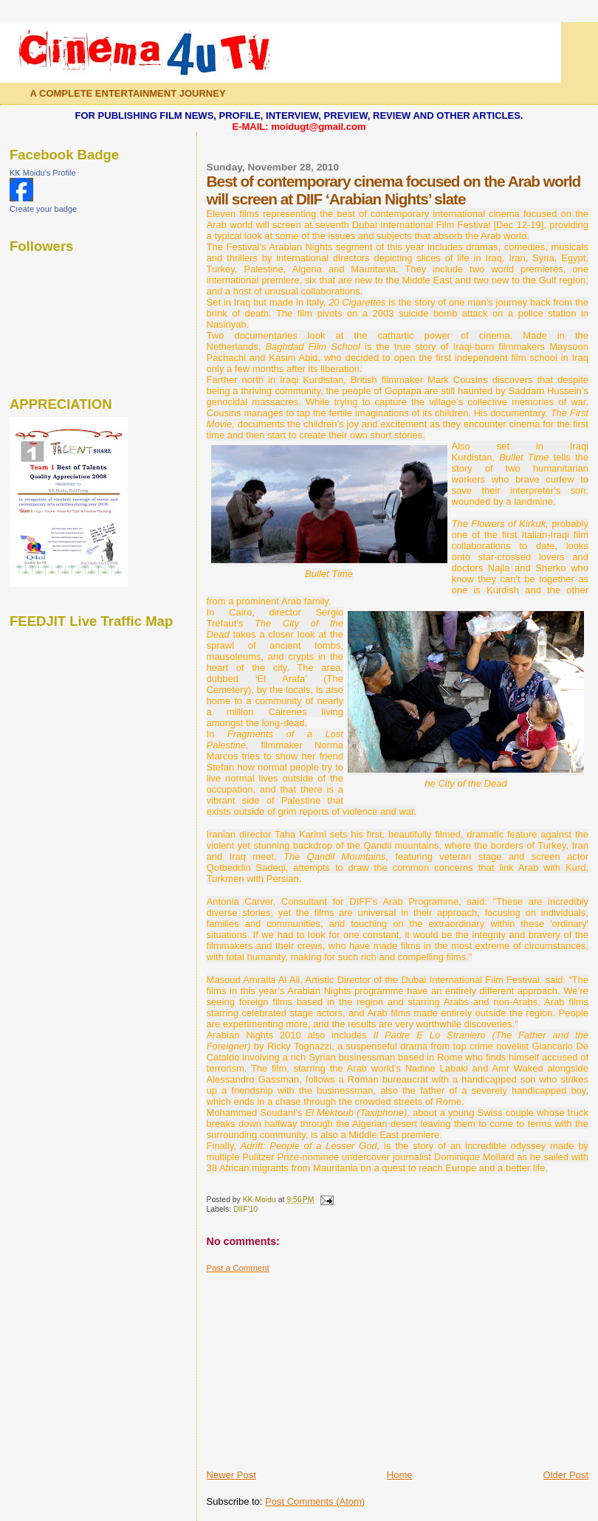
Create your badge (43, 208)
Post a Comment (238, 1267)
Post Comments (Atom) (315, 1501)
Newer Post (231, 1474)
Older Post (565, 1474)
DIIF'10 (245, 1209)
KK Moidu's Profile (43, 172)
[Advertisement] (317, 1365)
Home (400, 1474)
